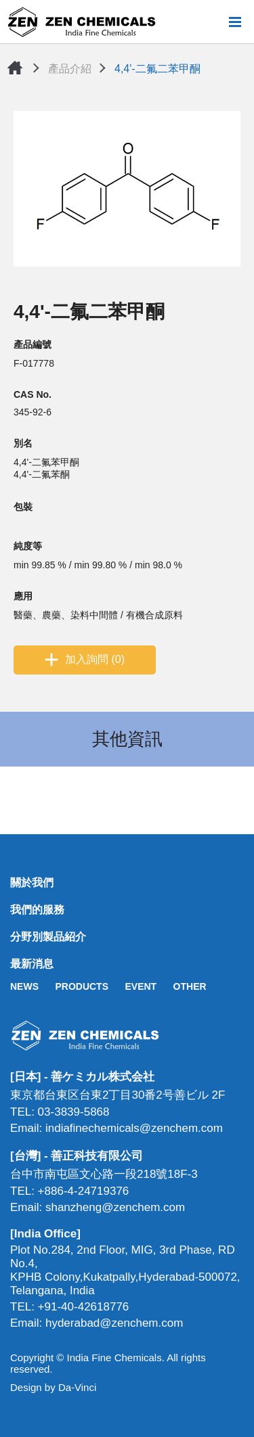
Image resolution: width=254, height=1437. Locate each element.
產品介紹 (69, 68)
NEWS (24, 986)
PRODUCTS (81, 986)
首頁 (15, 68)
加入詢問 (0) (95, 659)
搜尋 (213, 22)
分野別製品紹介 (48, 936)
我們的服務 (37, 909)
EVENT (140, 986)
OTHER (190, 986)
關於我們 (32, 882)
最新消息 (32, 964)
